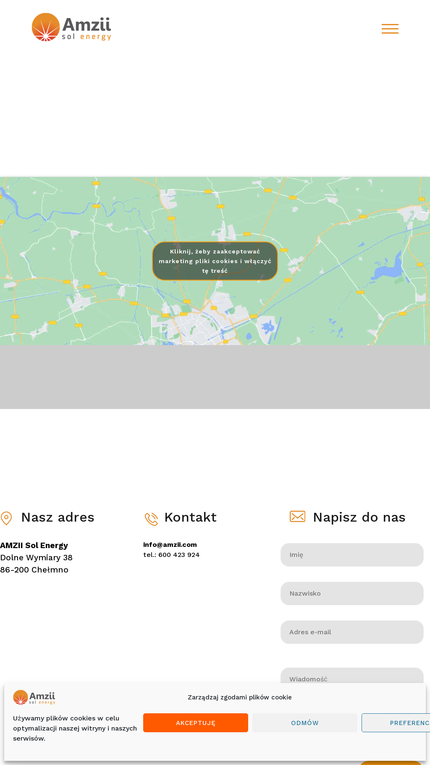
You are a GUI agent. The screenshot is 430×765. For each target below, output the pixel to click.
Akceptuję (196, 723)
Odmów (305, 723)
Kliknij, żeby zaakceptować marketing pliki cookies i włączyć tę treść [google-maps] (215, 261)
